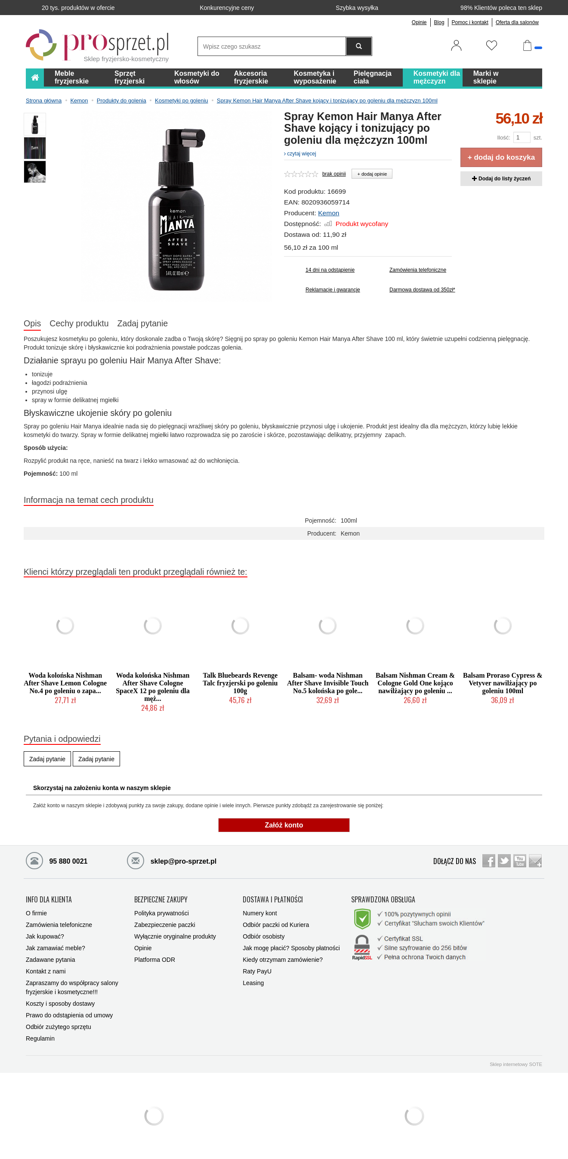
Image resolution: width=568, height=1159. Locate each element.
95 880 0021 (56, 860)
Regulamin (40, 1038)
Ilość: (503, 137)
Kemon (328, 213)
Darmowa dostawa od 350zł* (420, 290)
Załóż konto (284, 825)
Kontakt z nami (46, 971)
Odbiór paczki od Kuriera (276, 924)
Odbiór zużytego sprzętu (58, 1026)
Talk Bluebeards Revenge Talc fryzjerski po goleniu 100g (240, 683)
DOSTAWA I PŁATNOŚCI (273, 900)
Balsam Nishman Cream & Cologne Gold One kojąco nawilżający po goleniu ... (415, 683)
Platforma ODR (154, 959)
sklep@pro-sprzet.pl (171, 860)
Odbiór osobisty (263, 936)
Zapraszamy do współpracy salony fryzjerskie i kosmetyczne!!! (72, 987)
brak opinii (334, 174)
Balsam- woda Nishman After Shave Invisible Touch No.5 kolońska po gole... (328, 683)
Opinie (419, 22)
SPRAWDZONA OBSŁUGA (383, 900)
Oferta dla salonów (517, 22)
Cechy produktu (78, 323)
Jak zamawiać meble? (55, 948)
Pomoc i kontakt (470, 22)
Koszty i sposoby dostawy (60, 1003)
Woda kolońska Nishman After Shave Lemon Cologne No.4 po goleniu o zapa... (65, 683)
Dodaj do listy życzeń (501, 179)
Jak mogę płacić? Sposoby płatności (291, 948)
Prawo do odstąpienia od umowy (69, 1015)
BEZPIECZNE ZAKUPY (161, 900)
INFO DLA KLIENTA (49, 900)
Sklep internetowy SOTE (516, 1064)
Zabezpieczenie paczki (164, 924)
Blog (439, 22)
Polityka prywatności (161, 913)
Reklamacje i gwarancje (333, 290)
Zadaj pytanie (142, 323)
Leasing (253, 982)
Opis (32, 323)
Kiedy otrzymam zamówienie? (283, 959)
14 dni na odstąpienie (330, 270)
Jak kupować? (45, 936)
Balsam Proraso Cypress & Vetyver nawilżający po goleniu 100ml (503, 683)
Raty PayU (257, 971)
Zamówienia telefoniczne (417, 270)
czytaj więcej (300, 154)
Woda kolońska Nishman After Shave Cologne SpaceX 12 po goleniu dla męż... (153, 687)
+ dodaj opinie (372, 174)
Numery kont (260, 913)
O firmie (36, 913)
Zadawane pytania (50, 959)
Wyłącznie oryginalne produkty (175, 936)
